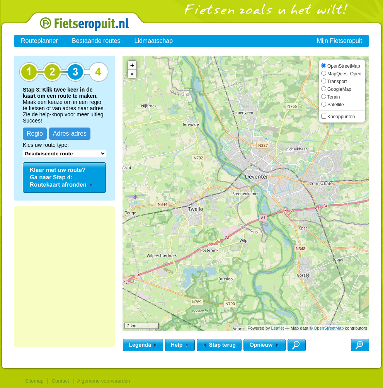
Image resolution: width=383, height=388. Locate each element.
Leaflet (277, 328)
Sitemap (34, 381)
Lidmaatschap (153, 40)
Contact (60, 381)
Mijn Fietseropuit (339, 40)
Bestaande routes (96, 40)
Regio (35, 133)
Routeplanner (39, 40)
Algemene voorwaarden (103, 381)
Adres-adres (70, 133)
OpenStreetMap (329, 328)
